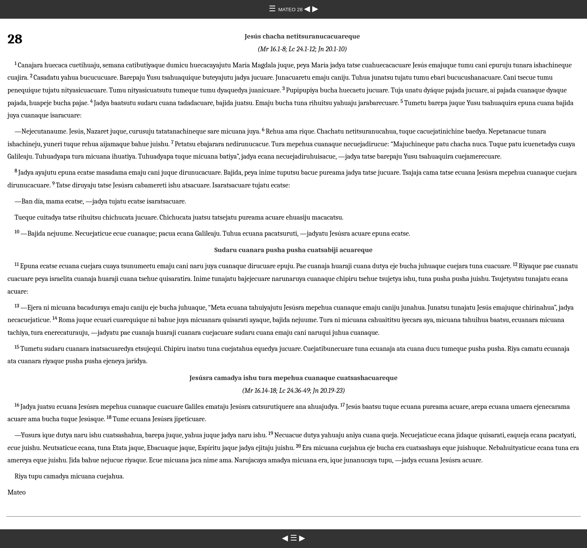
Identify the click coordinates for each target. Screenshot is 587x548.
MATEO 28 (291, 9)
